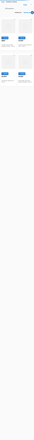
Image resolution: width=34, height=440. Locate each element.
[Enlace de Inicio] (2, 2)
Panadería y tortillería (11, 1)
